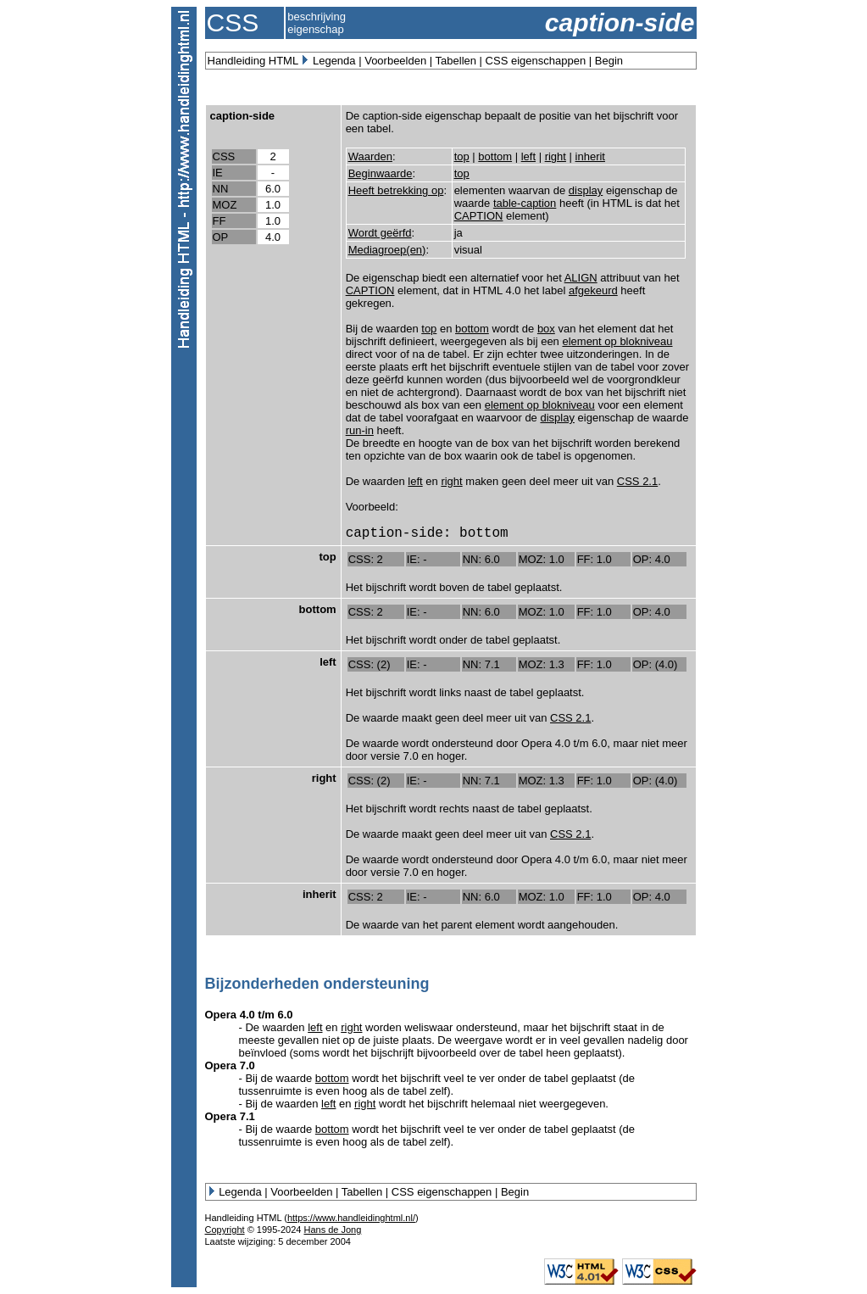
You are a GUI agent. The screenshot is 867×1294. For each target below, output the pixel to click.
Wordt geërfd (380, 232)
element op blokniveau (617, 341)
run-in (360, 430)
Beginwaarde (380, 173)
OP (221, 237)
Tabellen (456, 60)
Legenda (334, 60)
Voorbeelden (395, 60)
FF (219, 221)
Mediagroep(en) (387, 249)
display (586, 190)
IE (218, 172)
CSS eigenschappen (536, 60)
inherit (590, 156)
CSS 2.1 (637, 481)
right (555, 156)
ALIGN (580, 277)
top (462, 156)
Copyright (225, 1229)
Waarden (370, 156)
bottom (495, 156)
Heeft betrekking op (396, 190)
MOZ (225, 204)
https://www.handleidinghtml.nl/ (351, 1218)
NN (221, 188)
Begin (609, 60)
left (528, 156)
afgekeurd (593, 290)
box (546, 328)
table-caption (524, 203)
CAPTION (478, 215)
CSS (224, 156)
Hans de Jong (332, 1229)
